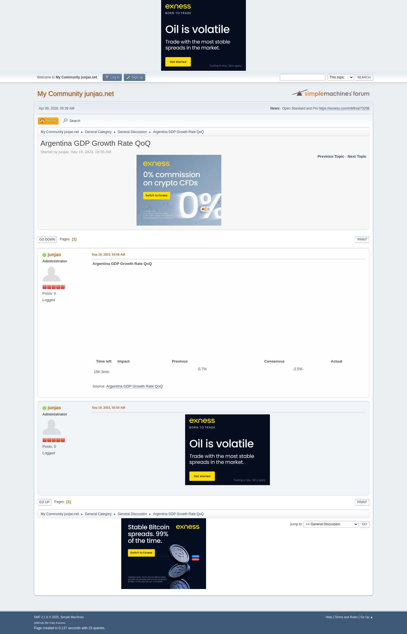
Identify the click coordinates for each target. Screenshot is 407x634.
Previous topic (330, 156)
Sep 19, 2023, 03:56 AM (108, 254)
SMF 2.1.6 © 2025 (46, 617)
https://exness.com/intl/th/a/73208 (344, 108)
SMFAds (39, 622)
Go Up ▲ (366, 617)
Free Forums (57, 622)
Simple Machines (72, 617)
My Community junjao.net (75, 93)
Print (362, 239)
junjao (54, 254)
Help (329, 617)
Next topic (357, 156)
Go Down (47, 239)
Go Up (44, 502)
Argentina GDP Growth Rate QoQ (134, 386)
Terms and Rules (346, 617)
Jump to (296, 524)
